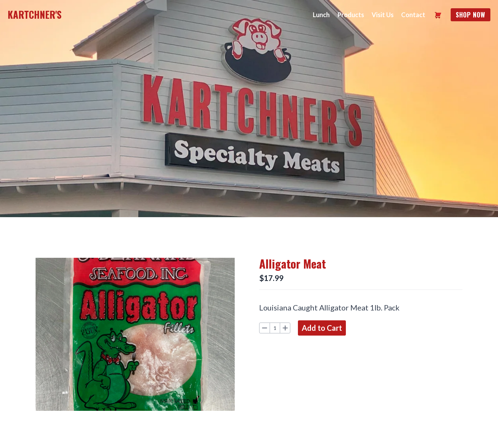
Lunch (321, 14)
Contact (413, 14)
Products (350, 14)
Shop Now (470, 14)
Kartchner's (35, 14)
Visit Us (383, 14)
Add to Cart (322, 327)
